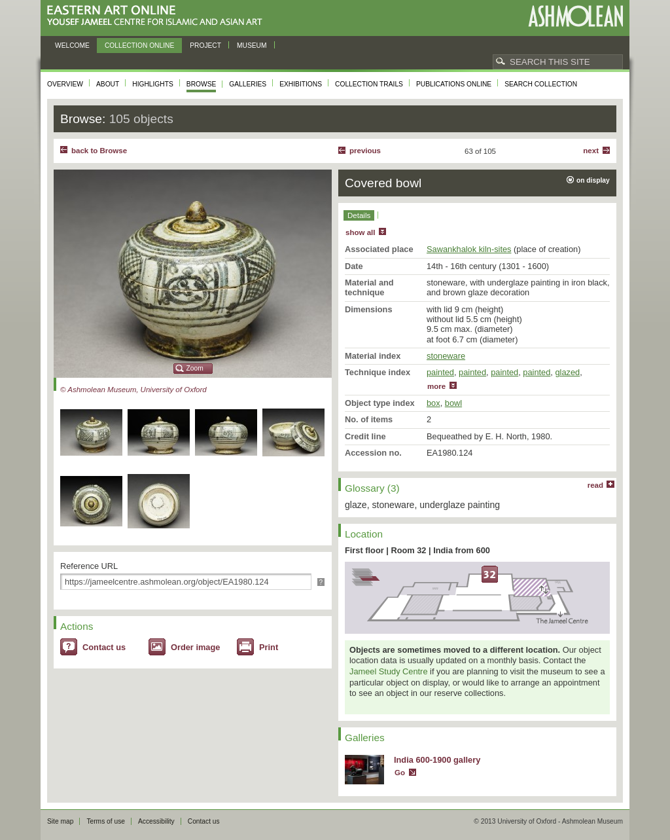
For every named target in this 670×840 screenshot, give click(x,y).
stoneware (446, 356)
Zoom (194, 368)
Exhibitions (300, 84)
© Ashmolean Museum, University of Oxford (133, 389)
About (107, 84)
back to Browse (99, 151)
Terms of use (105, 821)
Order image (195, 647)
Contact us (104, 647)
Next (591, 151)
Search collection (540, 84)
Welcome (72, 45)
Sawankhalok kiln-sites (469, 249)
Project (205, 45)
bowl (453, 403)
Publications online (453, 84)
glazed (567, 372)
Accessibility (156, 821)
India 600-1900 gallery (437, 760)
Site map (60, 821)
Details (358, 215)
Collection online (139, 45)
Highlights (152, 84)
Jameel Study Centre (388, 671)
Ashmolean (575, 16)
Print (268, 647)
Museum (252, 45)
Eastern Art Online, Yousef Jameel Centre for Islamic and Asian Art (158, 16)
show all (360, 232)
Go (400, 772)
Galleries (247, 84)
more (436, 386)
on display (593, 180)
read (595, 485)
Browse (201, 84)
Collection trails (369, 84)
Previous (365, 151)
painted (440, 372)
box (433, 403)
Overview (65, 84)
